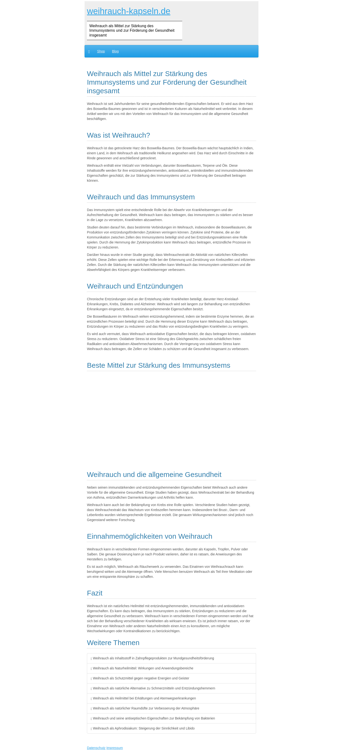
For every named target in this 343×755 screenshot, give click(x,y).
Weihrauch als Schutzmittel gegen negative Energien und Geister (140, 678)
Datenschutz (96, 748)
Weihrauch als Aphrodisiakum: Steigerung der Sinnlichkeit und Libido (143, 728)
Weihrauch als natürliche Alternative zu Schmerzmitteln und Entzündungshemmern (153, 688)
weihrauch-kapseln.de (128, 11)
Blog (115, 51)
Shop (101, 51)
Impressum (114, 748)
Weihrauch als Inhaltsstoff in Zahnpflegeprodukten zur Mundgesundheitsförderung (152, 658)
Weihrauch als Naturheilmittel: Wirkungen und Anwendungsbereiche (142, 668)
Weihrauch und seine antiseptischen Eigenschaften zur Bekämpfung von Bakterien (153, 718)
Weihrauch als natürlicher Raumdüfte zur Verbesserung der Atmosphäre (145, 708)
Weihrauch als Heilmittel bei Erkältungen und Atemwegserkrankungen (143, 698)
